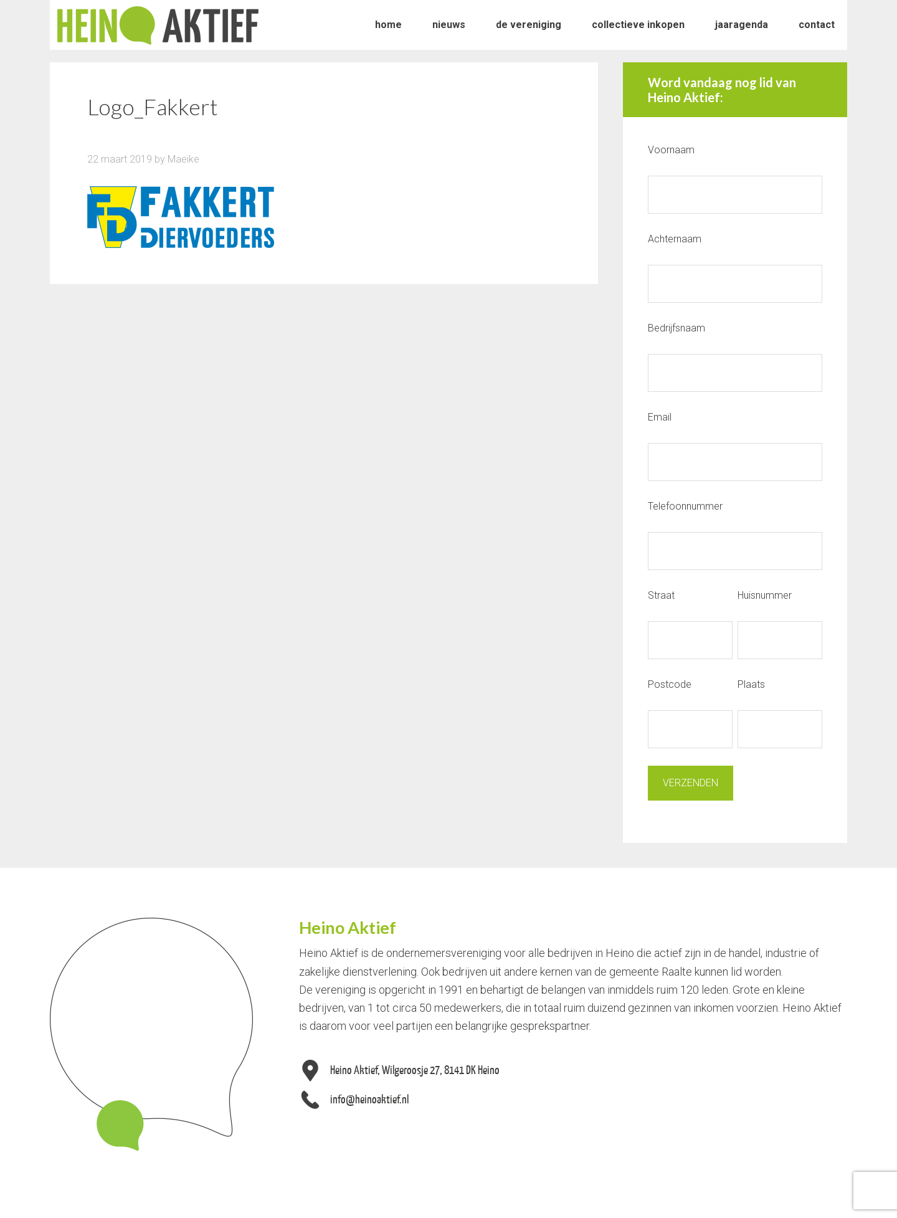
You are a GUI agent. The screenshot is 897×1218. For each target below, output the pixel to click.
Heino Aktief (158, 25)
